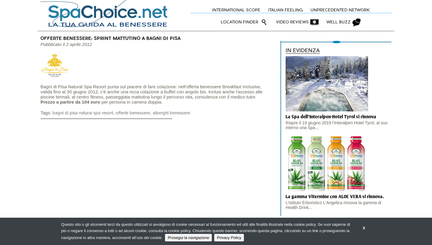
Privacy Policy (229, 237)
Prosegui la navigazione (188, 237)
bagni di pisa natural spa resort (82, 113)
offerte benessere (133, 113)
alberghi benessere (171, 113)
